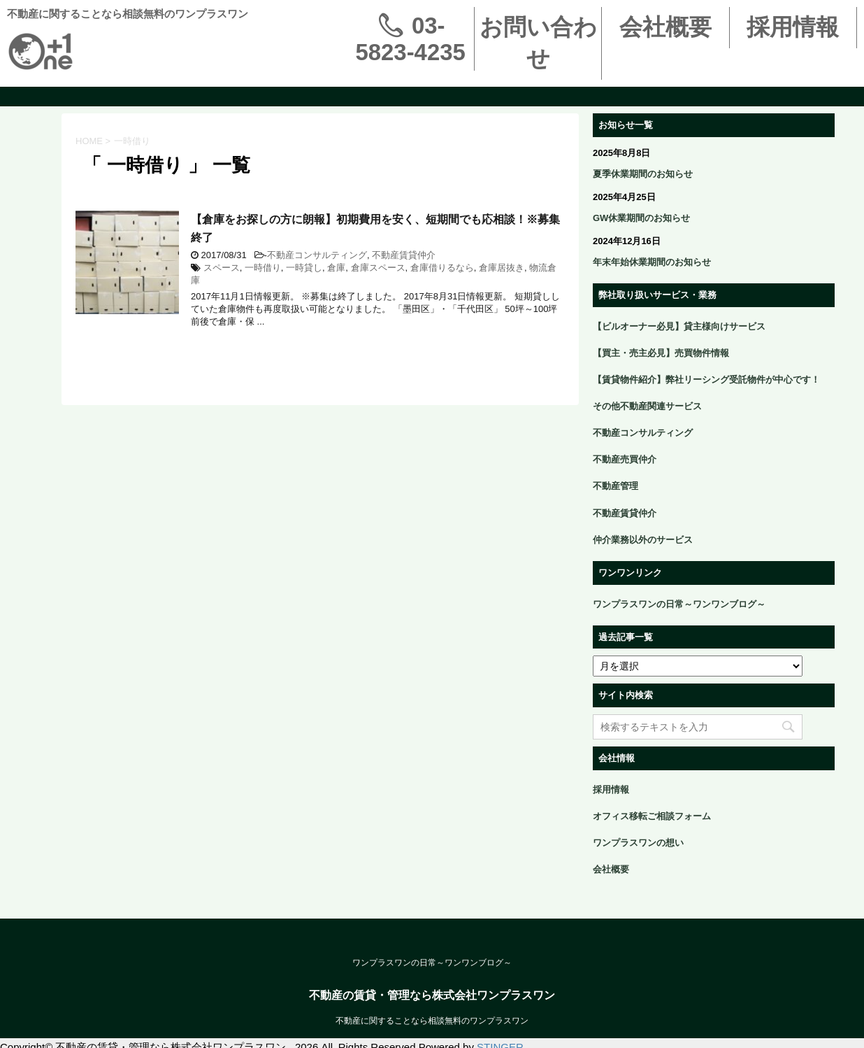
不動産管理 (615, 486)
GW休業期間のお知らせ (641, 218)
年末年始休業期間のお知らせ (652, 262)
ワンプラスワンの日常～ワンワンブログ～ (679, 604)
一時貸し (304, 267)
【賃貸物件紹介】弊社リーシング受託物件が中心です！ (706, 379)
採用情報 (793, 27)
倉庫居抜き (501, 267)
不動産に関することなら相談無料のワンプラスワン (432, 1021)
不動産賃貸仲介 (403, 255)
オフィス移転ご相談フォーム (652, 816)
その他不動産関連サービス (647, 406)
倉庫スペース (378, 267)
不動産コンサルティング (317, 255)
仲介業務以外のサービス (643, 539)
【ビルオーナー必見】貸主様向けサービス (679, 326)
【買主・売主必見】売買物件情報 (661, 353)
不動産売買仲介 (624, 459)
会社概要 (665, 27)
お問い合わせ (538, 42)
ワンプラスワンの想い (638, 842)
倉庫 (336, 267)
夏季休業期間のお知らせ (643, 174)
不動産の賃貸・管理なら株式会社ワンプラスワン (432, 995)
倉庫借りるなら (442, 267)
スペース (221, 267)
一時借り (263, 267)
